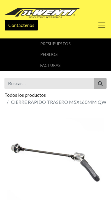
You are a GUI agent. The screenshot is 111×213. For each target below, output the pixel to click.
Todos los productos (25, 95)
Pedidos (49, 54)
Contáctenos (21, 25)
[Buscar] (100, 83)
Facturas (50, 65)
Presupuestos (55, 43)
